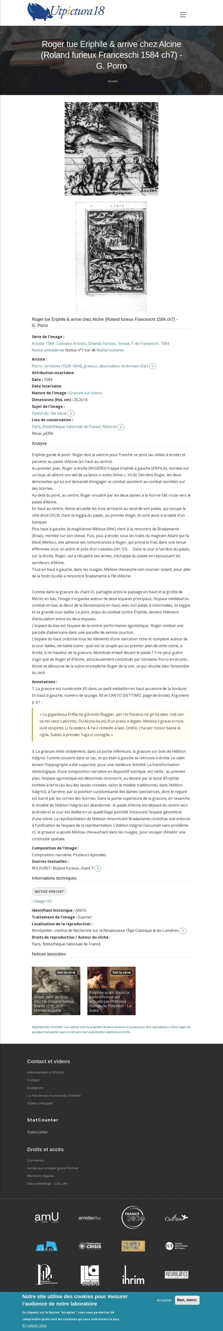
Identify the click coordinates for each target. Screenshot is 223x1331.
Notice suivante (110, 350)
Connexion (36, 1160)
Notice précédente (48, 350)
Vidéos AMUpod (40, 1103)
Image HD (42, 901)
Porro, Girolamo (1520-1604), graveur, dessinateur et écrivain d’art (90, 366)
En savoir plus (34, 1325)
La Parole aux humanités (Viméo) (54, 1095)
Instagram (35, 1088)
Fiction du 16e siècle (49, 413)
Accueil (112, 81)
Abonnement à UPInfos (45, 1072)
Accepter (164, 1300)
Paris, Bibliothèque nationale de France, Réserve (74, 426)
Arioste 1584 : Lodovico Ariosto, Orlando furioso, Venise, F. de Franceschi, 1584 (100, 343)
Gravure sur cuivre (85, 392)
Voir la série (66, 972)
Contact (33, 1080)
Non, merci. (187, 1300)
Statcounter (37, 1132)
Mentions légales (40, 1176)
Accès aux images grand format (52, 1168)
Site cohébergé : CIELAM (47, 1183)
